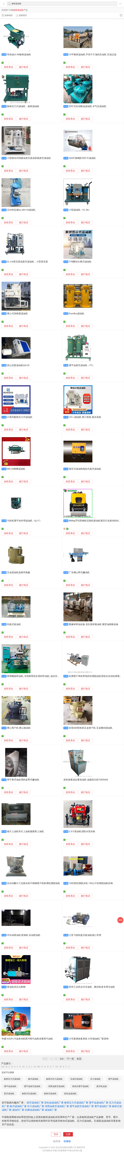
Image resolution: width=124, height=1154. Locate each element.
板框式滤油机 (50, 1093)
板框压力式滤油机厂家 (76, 1102)
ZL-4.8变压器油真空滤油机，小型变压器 (27, 261)
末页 (79, 1058)
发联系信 (8, 67)
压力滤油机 (95, 1079)
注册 (68, 1134)
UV (56, 1067)
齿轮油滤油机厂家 (54, 1102)
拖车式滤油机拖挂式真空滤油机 (85, 469)
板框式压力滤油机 (54, 1079)
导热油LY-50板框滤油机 (19, 54)
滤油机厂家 (51, 1109)
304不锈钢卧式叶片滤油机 (82, 158)
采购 (120, 920)
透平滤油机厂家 (102, 1106)
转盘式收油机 (14, 624)
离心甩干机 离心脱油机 (19, 728)
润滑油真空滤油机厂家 (57, 1106)
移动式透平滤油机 (80, 1086)
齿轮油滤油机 (70, 1093)
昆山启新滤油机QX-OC (18, 365)
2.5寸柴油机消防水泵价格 (82, 831)
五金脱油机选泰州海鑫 (18, 572)
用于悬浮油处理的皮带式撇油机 (23, 779)
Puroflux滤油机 (76, 313)
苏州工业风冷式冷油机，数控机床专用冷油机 (92, 987)
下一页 (70, 1058)
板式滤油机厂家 (18, 1106)
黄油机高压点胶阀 (16, 987)
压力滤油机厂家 (35, 1106)
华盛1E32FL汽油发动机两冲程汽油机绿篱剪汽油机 (27, 1038)
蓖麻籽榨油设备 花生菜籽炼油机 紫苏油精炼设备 (93, 624)
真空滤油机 (9, 1093)
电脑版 (67, 1141)
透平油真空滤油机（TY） (82, 365)
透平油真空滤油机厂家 (82, 1106)
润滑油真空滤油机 (56, 1086)
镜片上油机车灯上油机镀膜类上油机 (25, 831)
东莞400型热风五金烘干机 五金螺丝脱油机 (90, 728)
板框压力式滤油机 (12, 1079)
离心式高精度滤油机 (17, 313)
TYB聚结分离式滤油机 (80, 261)
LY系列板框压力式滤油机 (19, 417)
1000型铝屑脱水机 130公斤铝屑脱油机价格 (91, 883)
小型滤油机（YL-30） (80, 210)
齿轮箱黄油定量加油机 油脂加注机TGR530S (85, 779)
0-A (2, 1067)
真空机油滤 (101, 1086)
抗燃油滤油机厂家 (34, 1109)
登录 (56, 1134)
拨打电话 (23, 67)
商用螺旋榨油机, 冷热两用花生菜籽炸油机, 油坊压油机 (34, 676)
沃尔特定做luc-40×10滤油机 (21, 210)
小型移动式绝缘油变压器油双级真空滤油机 (29, 158)
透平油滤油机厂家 (98, 1102)
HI (23, 1067)
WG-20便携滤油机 (16, 469)
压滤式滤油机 (76, 1079)
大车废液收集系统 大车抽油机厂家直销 (89, 1038)
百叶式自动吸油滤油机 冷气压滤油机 (87, 106)
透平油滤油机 (10, 1086)
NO (38, 1067)
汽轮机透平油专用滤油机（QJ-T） (24, 520)
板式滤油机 (33, 1079)
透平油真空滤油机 (32, 1086)
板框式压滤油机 (29, 1093)
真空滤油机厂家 (35, 1102)
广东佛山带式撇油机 (79, 572)
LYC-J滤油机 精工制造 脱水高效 (85, 417)
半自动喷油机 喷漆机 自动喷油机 (23, 935)
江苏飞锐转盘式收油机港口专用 (85, 935)
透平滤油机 (113, 1079)
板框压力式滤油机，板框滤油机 (23, 106)
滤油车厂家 (18, 1109)
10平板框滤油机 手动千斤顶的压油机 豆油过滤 (92, 54)
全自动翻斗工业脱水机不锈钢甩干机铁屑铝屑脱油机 (33, 883)
